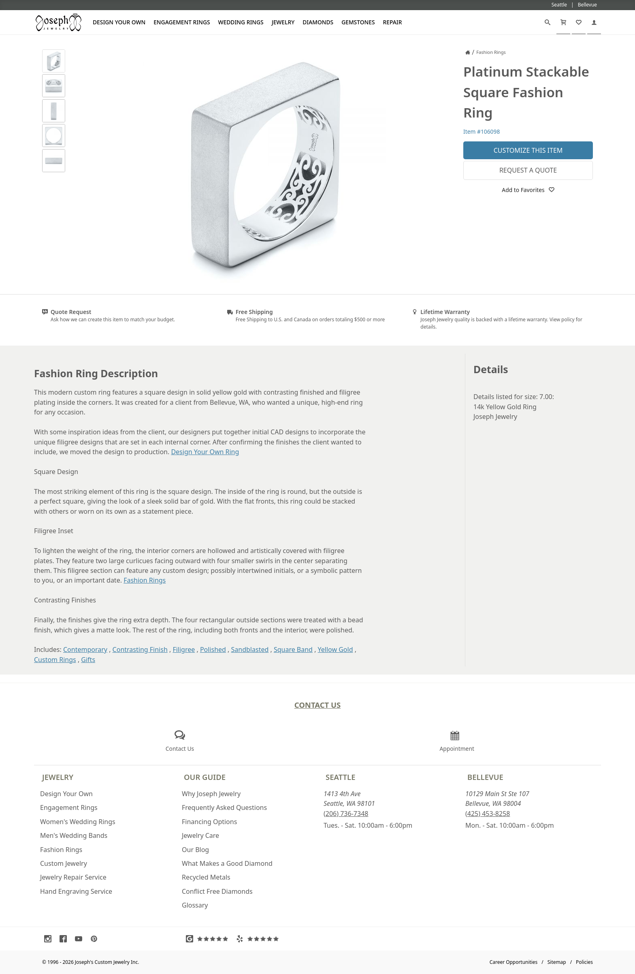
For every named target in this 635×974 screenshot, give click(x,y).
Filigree (184, 649)
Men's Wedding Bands (73, 835)
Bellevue (485, 777)
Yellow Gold (335, 649)
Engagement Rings (181, 22)
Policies (584, 962)
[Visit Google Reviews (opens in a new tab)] (209, 938)
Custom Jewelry (63, 863)
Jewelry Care (200, 835)
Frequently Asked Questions (224, 807)
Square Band (293, 649)
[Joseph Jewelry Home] (467, 52)
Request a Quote (528, 170)
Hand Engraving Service (76, 891)
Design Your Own (119, 22)
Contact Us (317, 705)
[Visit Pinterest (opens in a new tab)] (96, 938)
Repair (392, 22)
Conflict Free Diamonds (217, 891)
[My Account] (594, 22)
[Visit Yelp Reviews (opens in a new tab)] (259, 938)
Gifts (88, 659)
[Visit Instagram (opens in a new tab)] (49, 938)
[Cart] (563, 22)
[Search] (547, 22)
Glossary (195, 905)
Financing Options (209, 821)
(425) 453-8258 (487, 813)
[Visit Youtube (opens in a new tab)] (80, 938)
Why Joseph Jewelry (211, 793)
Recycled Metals (206, 877)
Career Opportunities (514, 962)
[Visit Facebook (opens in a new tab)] (65, 938)
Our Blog (195, 849)
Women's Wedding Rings (77, 821)
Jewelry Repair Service (73, 877)
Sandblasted (250, 649)
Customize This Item (528, 150)
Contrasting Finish (140, 649)
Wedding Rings (241, 22)
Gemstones (358, 22)
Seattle (340, 777)
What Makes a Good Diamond (227, 863)
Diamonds (318, 22)
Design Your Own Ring (205, 451)
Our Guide (205, 777)
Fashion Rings (145, 580)
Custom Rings (55, 659)
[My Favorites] (579, 22)
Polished (213, 649)
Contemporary (85, 649)
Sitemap (557, 962)
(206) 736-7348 (346, 813)
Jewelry (283, 22)
